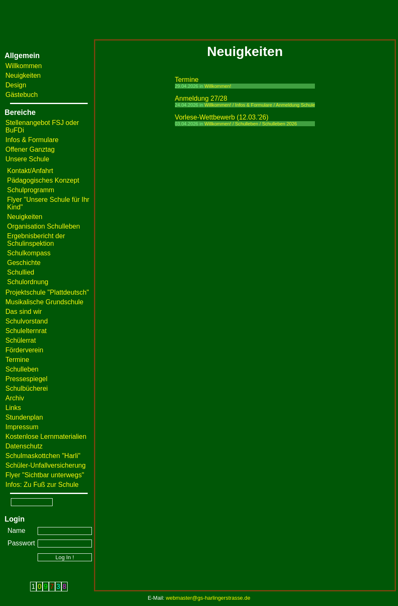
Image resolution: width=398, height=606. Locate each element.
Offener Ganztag (30, 149)
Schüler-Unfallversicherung (45, 465)
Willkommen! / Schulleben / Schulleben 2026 (251, 123)
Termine (17, 359)
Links (13, 407)
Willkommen (23, 65)
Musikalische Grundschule (44, 302)
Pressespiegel (26, 378)
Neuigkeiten (23, 75)
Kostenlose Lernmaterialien (45, 436)
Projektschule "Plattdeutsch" (47, 292)
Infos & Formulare (31, 139)
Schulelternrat (26, 330)
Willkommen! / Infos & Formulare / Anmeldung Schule (260, 104)
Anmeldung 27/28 (201, 98)
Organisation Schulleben (43, 226)
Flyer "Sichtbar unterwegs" (44, 475)
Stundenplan (24, 417)
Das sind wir (23, 311)
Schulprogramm (30, 190)
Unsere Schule (27, 159)
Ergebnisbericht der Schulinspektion (36, 239)
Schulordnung (27, 281)
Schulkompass (29, 253)
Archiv (14, 398)
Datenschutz (24, 446)
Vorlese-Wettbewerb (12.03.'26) (222, 117)
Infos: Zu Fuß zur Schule (42, 484)
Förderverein (24, 350)
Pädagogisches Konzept (43, 180)
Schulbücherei (26, 388)
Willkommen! (218, 86)
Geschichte (24, 262)
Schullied (20, 272)
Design (15, 85)
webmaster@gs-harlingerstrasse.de (208, 598)
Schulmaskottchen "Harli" (42, 455)
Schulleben (21, 369)
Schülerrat (20, 340)
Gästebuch (21, 94)
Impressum (21, 426)
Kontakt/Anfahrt (30, 170)
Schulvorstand (26, 321)
